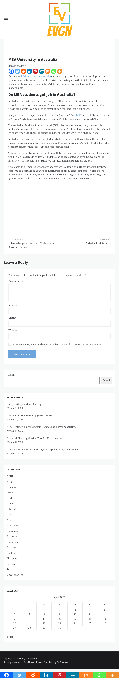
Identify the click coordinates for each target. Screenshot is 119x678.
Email (12, 317)
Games (11, 492)
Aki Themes (62, 662)
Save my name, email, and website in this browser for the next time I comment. (57, 344)
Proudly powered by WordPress (19, 662)
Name (12, 305)
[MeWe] (41, 71)
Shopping (12, 558)
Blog (9, 481)
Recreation (13, 530)
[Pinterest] (35, 71)
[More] (59, 71)
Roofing (11, 552)
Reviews (11, 547)
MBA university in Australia (36, 76)
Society (11, 563)
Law (9, 514)
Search (11, 375)
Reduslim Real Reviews (98, 243)
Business (11, 487)
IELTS (78, 115)
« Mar (10, 636)
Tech (9, 569)
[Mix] (47, 71)
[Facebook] (11, 71)
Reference (13, 536)
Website (12, 330)
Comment (15, 281)
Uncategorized (15, 574)
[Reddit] (23, 71)
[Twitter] (17, 71)
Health (10, 498)
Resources (12, 541)
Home (10, 503)
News (10, 519)
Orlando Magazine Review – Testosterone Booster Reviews (31, 245)
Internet (11, 508)
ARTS (10, 476)
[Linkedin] (29, 71)
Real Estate (13, 525)
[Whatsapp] (53, 71)
